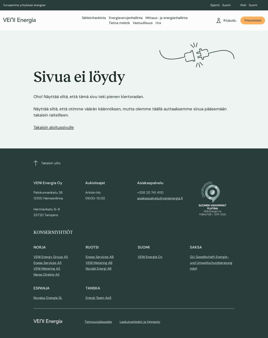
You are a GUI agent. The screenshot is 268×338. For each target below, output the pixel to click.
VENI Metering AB (99, 263)
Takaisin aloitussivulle (54, 127)
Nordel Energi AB (98, 268)
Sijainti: (215, 5)
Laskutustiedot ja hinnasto (140, 322)
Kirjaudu (226, 20)
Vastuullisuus (143, 23)
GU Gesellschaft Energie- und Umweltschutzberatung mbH (211, 263)
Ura (158, 23)
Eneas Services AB (100, 257)
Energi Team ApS (98, 298)
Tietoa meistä (119, 23)
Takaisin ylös (47, 163)
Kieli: (243, 5)
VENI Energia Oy (150, 257)
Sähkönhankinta (94, 18)
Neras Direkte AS (46, 274)
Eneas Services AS (47, 263)
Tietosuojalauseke (98, 322)
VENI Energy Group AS (51, 257)
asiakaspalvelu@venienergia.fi (160, 198)
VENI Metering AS (47, 268)
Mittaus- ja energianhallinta (167, 18)
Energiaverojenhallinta (126, 18)
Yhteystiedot (252, 20)
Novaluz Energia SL (48, 298)
